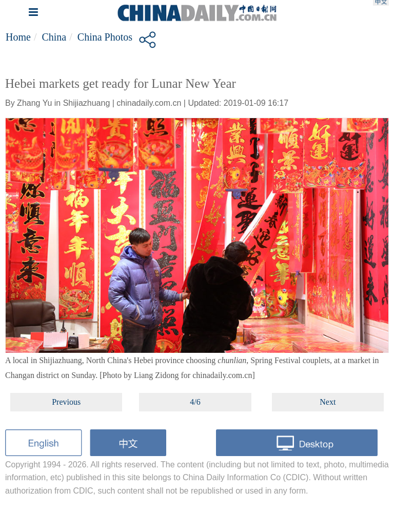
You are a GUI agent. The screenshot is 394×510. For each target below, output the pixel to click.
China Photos (104, 37)
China (54, 37)
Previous (66, 402)
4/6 (195, 402)
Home (18, 37)
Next (328, 402)
